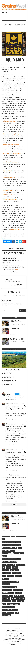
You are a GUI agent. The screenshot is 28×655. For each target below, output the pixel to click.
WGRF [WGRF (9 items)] (17, 612)
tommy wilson (14, 64)
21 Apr (22, 424)
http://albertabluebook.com (14, 497)
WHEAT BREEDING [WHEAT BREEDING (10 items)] (6, 615)
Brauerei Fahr (7, 195)
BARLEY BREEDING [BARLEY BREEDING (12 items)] (6, 553)
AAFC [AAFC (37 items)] (3, 539)
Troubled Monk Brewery (11, 145)
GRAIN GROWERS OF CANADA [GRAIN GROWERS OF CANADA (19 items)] (9, 587)
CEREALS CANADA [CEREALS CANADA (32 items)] (21, 564)
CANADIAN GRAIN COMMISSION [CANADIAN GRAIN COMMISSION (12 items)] (9, 561)
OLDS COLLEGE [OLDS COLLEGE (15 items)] (5, 598)
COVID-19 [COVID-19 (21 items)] (15, 567)
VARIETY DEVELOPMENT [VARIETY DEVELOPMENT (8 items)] (7, 612)
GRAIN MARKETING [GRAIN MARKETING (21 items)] (6, 590)
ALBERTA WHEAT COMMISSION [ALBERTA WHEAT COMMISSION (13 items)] (9, 547)
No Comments (22, 64)
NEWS (11, 25)
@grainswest (16, 404)
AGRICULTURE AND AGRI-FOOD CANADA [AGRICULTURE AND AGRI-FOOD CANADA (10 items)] (11, 542)
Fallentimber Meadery (10, 199)
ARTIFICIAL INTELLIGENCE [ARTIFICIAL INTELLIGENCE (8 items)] (8, 550)
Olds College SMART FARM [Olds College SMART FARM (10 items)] (18, 598)
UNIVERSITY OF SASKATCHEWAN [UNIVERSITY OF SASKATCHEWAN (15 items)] (9, 609)
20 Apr (22, 450)
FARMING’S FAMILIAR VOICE (17, 339)
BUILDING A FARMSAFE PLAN (13, 281)
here (3, 238)
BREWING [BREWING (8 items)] (4, 556)
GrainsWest (9, 404)
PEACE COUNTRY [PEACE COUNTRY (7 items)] (6, 601)
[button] (5, 12)
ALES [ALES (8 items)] (20, 547)
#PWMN (21, 465)
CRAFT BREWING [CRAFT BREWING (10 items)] (14, 570)
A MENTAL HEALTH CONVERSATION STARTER (12, 259)
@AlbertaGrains (17, 416)
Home (5, 25)
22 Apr (22, 404)
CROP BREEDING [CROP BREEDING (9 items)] (6, 573)
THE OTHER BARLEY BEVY (16, 285)
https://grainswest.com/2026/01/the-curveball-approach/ (16, 460)
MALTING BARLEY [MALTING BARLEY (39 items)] (19, 595)
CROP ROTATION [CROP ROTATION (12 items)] (16, 573)
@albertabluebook (21, 477)
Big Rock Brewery (8, 171)
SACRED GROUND (7, 373)
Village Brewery (8, 190)
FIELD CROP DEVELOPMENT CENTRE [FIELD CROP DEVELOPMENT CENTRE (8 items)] (10, 581)
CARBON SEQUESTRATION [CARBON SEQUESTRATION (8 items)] (8, 564)
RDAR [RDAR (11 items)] (14, 601)
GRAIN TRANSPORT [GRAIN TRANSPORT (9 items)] (18, 590)
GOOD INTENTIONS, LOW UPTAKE (11, 370)
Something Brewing (9, 177)
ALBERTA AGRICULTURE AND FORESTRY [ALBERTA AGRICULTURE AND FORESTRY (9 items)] (11, 545)
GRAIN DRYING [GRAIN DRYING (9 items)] (5, 584)
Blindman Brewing (9, 121)
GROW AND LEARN (14, 328)
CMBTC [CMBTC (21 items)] (8, 567)
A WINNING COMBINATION (9, 381)
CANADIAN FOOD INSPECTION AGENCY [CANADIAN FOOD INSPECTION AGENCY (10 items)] (11, 559)
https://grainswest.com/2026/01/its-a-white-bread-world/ (16, 438)
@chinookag (19, 463)
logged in (12, 304)
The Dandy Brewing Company (12, 153)
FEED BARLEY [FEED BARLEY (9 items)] (5, 578)
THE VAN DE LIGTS (7, 384)
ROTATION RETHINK (8, 377)
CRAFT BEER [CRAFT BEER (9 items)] (5, 570)
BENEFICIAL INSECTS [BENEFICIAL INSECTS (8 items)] (18, 553)
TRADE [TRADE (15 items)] (3, 604)
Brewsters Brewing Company (12, 134)
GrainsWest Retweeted (14, 475)
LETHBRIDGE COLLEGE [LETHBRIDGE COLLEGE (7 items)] (7, 595)
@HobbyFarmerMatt (12, 465)
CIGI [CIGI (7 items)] (3, 567)
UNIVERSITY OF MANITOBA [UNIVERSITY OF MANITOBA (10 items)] (8, 607)
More (16, 269)
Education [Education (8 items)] (10, 576)
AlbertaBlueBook (11, 477)
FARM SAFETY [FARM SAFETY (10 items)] (19, 576)
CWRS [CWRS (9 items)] (3, 576)
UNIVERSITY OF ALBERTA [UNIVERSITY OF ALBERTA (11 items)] (13, 604)
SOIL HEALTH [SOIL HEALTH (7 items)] (21, 601)
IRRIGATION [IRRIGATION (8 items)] (18, 592)
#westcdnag (9, 499)
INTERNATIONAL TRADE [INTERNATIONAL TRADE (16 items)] (7, 592)
